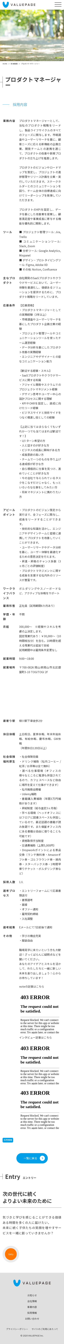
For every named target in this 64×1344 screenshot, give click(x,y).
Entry (11, 1254)
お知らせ (32, 1295)
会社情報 (32, 1301)
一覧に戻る (30, 1158)
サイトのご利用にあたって (45, 1329)
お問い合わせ (32, 1318)
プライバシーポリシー (17, 1329)
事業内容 (32, 1307)
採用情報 (8, 1139)
